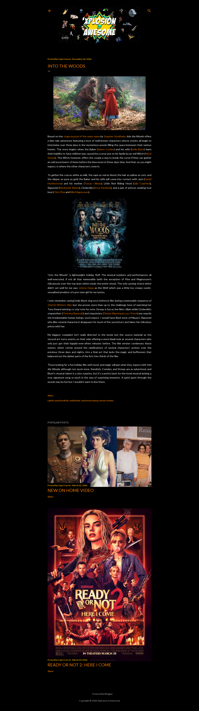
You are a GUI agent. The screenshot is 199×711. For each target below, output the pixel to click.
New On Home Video (71, 490)
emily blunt (75, 400)
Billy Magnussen (79, 192)
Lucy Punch (131, 313)
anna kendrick (62, 400)
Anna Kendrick (102, 187)
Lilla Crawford (142, 183)
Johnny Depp (86, 287)
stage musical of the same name (81, 136)
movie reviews (106, 400)
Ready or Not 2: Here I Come (79, 664)
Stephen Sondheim (114, 136)
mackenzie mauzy (89, 400)
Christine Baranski (73, 313)
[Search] (149, 9)
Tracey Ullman (93, 183)
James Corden (106, 149)
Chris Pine (59, 192)
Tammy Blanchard (113, 313)
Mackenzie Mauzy (69, 187)
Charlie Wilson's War (60, 304)
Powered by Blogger (100, 694)
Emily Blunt (137, 149)
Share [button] (50, 395)
